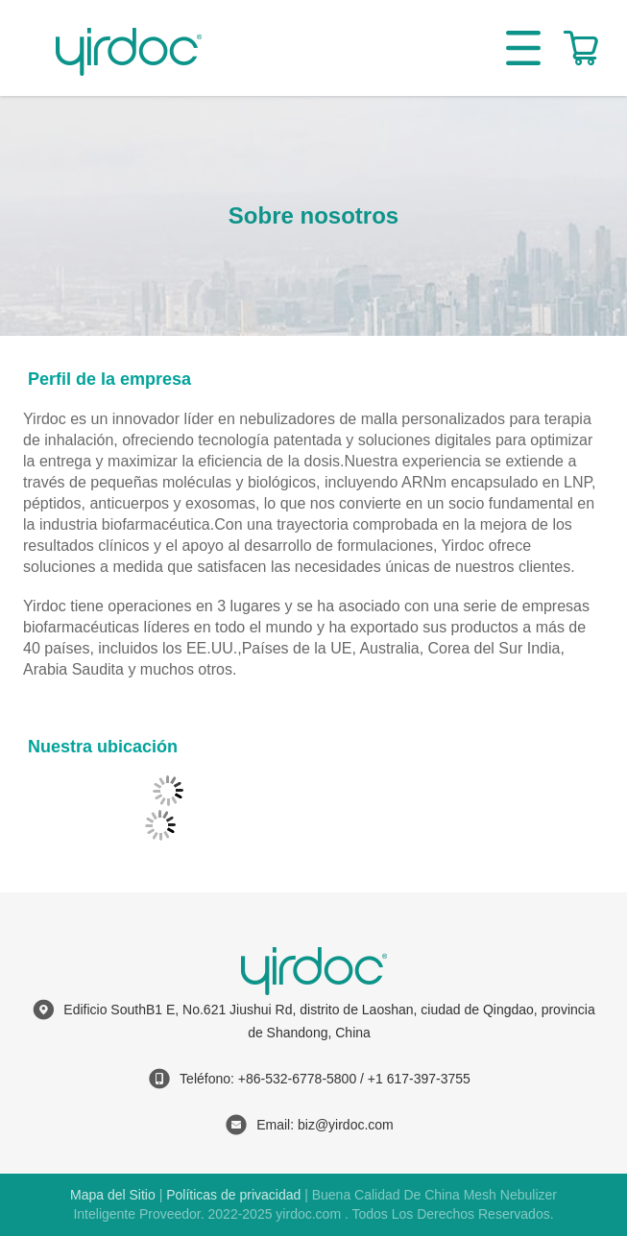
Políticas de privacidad (233, 1194)
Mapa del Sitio (113, 1194)
